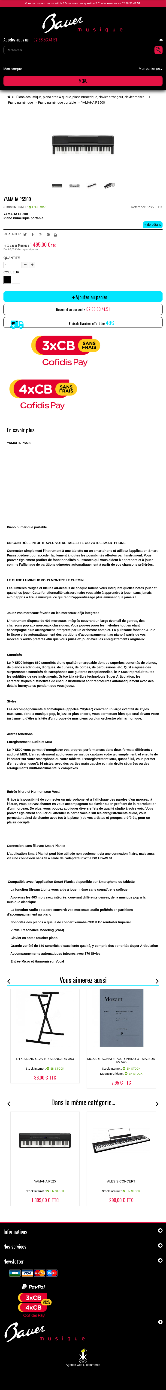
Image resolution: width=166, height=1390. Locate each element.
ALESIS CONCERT (121, 1181)
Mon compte (12, 69)
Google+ (40, 234)
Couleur (11, 272)
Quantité (11, 258)
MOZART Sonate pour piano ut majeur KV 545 (121, 1060)
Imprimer (56, 234)
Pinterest (48, 234)
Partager (32, 234)
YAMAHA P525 (45, 1181)
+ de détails (152, 224)
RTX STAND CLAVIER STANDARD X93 (45, 1058)
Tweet (25, 234)
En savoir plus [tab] (20, 430)
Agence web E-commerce (83, 1365)
